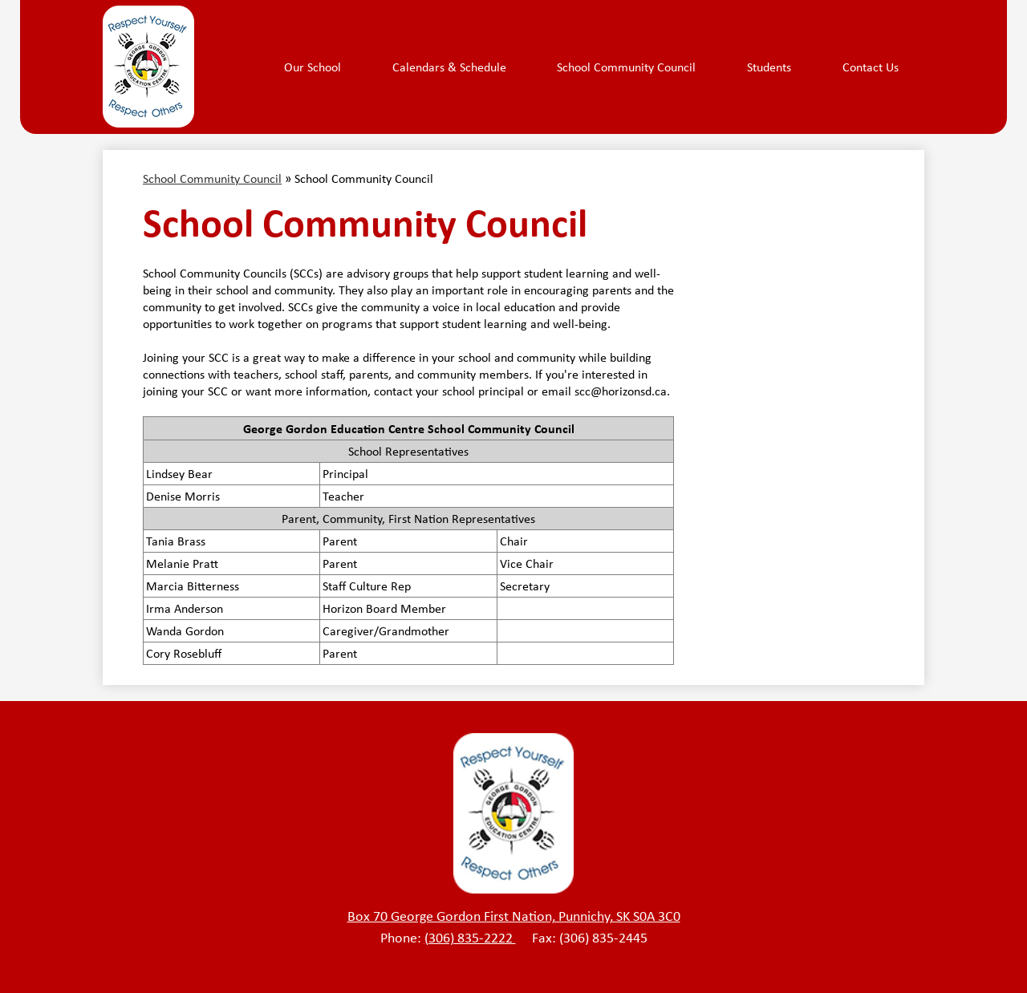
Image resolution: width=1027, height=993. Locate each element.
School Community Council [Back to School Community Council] (212, 178)
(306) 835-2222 (470, 937)
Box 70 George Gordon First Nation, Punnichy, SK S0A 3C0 (513, 916)
